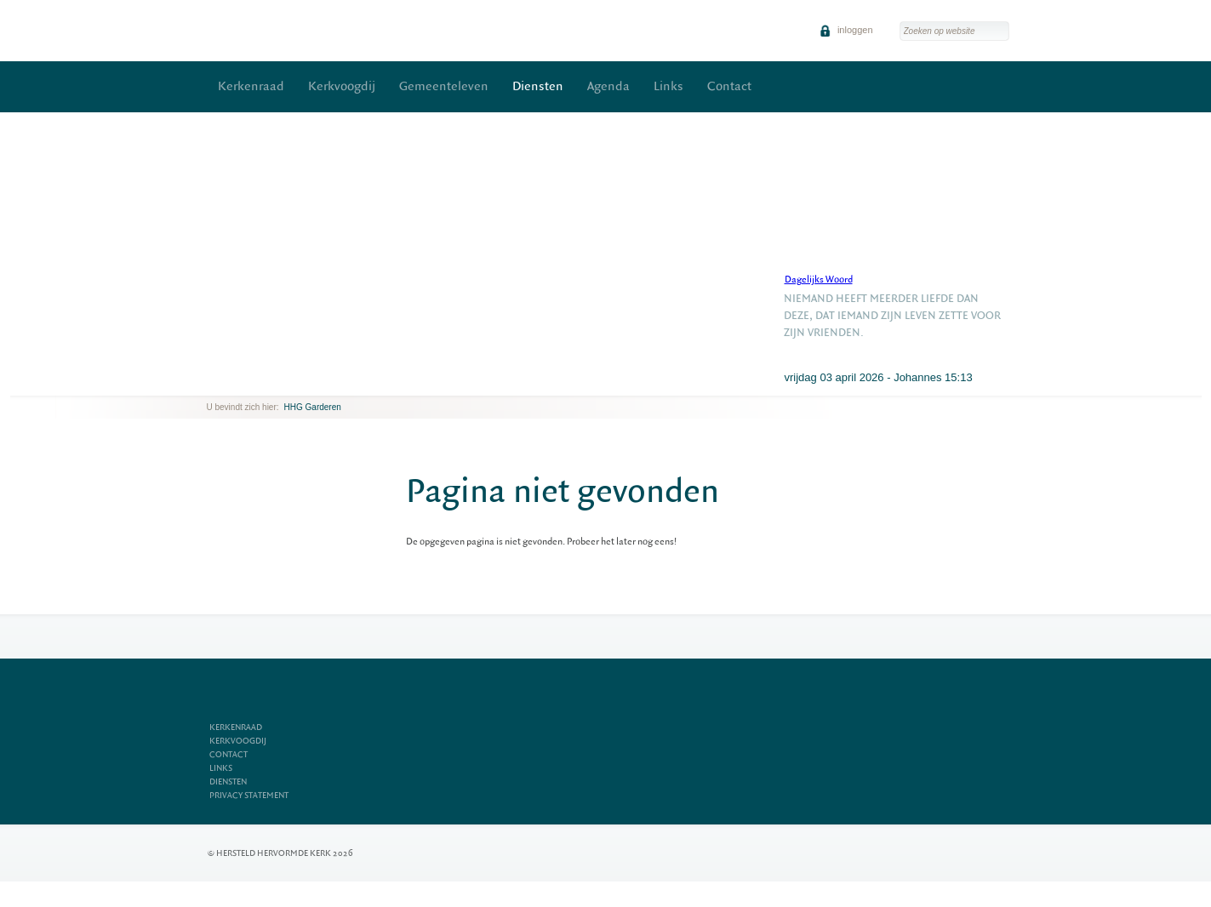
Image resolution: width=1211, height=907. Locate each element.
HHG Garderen (312, 407)
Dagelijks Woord (819, 279)
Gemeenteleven (443, 86)
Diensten (537, 86)
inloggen (846, 30)
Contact (729, 86)
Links (668, 86)
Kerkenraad (251, 86)
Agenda (608, 86)
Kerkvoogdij (341, 86)
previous (211, 382)
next (231, 382)
